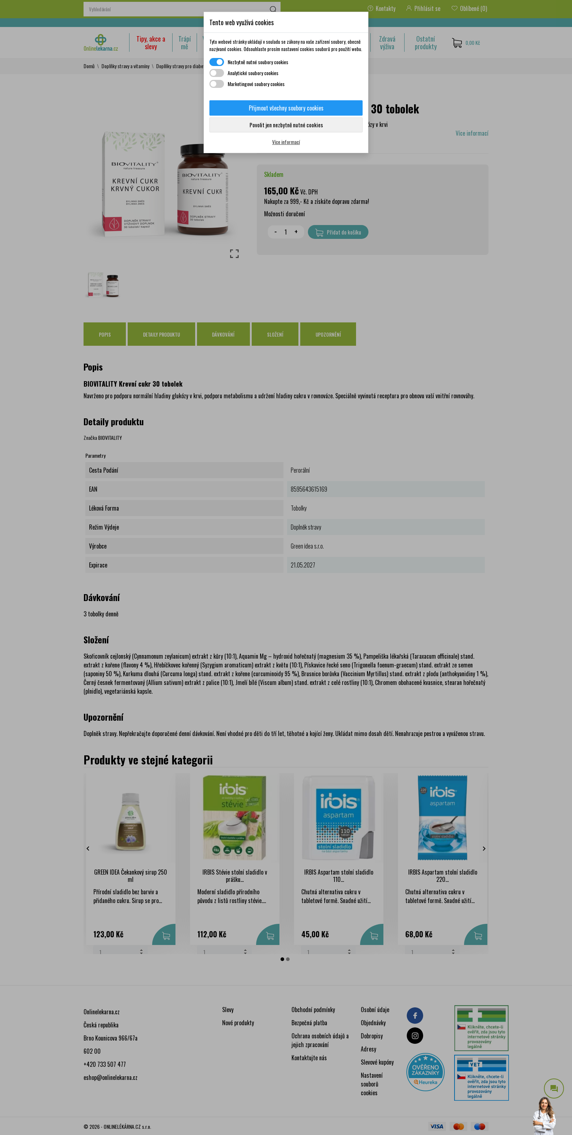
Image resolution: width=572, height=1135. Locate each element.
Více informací (286, 142)
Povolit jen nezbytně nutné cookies (286, 125)
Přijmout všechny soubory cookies (286, 108)
